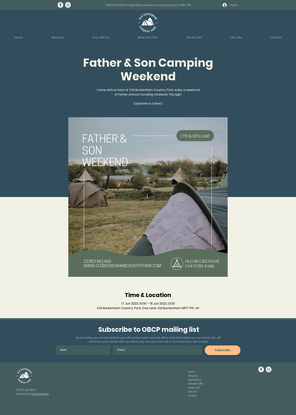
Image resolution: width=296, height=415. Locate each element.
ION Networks (40, 394)
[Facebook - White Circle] (60, 5)
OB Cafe (192, 391)
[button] (194, 37)
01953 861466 (114, 5)
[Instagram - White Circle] (68, 5)
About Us (193, 375)
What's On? (194, 387)
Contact (192, 395)
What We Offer (196, 383)
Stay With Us (194, 379)
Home (191, 371)
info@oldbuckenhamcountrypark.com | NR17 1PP (158, 5)
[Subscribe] (222, 350)
